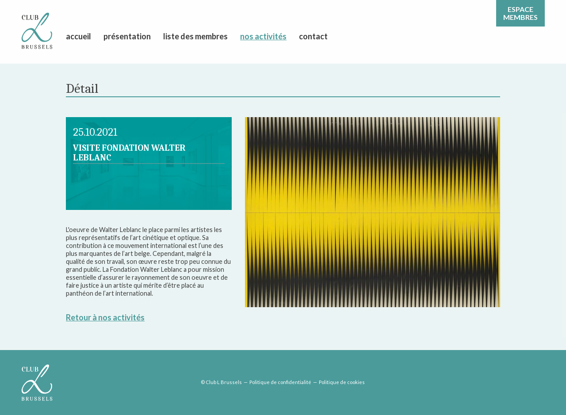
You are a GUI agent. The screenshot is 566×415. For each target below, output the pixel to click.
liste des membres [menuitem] (195, 36)
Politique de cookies (342, 382)
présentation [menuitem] (127, 36)
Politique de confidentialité (280, 382)
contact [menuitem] (313, 36)
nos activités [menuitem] (263, 36)
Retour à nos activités (105, 317)
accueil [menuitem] (78, 36)
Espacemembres (520, 13)
